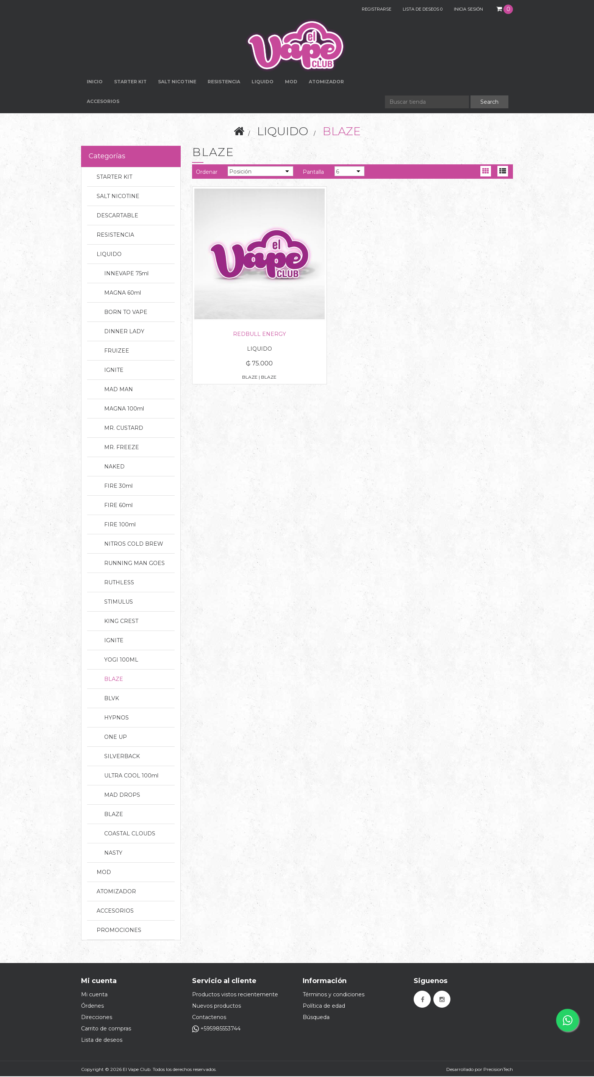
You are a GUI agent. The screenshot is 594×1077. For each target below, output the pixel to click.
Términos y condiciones (333, 995)
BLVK (111, 699)
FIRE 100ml (120, 525)
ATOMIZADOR (116, 892)
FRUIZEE (116, 351)
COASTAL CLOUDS (129, 834)
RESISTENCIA (224, 82)
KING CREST (121, 621)
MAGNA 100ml (124, 409)
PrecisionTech (498, 1070)
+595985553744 (216, 1029)
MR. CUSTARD (123, 428)
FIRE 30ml (118, 486)
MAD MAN (118, 390)
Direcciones (96, 1018)
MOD (291, 82)
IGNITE (113, 370)
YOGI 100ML (121, 660)
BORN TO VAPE (125, 312)
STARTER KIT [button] (130, 82)
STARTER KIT (114, 177)
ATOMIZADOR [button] (326, 82)
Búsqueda (316, 1018)
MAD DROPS (122, 795)
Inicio (95, 82)
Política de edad (324, 1006)
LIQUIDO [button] (263, 82)
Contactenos (209, 1018)
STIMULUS (118, 602)
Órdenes (92, 1006)
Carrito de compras (106, 1029)
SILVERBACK (122, 757)
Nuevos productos (216, 1006)
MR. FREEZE (121, 448)
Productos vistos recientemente (235, 995)
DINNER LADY (124, 332)
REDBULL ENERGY (241, 299)
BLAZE (113, 679)
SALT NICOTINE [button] (177, 82)
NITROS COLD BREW (133, 544)
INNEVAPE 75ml (126, 274)
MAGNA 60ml (122, 293)
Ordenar (206, 172)
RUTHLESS (119, 583)
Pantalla (313, 172)
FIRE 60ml (118, 506)
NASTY (113, 853)
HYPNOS (116, 718)
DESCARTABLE (117, 216)
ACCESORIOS (115, 911)
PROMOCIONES (119, 930)
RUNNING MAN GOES (134, 563)
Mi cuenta (94, 995)
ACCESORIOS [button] (103, 102)
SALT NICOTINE (118, 197)
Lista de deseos (101, 1040)
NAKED (114, 467)
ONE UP (115, 737)
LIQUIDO (282, 132)
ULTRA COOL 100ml (131, 776)
